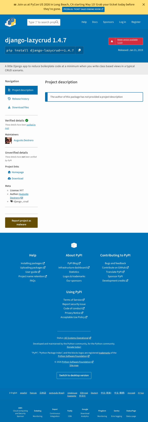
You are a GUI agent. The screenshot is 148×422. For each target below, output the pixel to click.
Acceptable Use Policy (73, 317)
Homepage (16, 172)
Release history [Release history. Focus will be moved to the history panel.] (18, 99)
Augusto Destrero (19, 196)
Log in (122, 22)
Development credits (113, 280)
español (23, 393)
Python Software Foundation (72, 356)
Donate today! (74, 347)
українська (72, 393)
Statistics (74, 272)
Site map (74, 365)
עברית (141, 393)
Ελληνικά (84, 393)
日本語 (43, 393)
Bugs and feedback (115, 263)
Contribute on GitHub (114, 267)
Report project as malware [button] (21, 222)
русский (131, 393)
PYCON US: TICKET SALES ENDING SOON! (82, 9)
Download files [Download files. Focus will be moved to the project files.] (18, 107)
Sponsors (108, 22)
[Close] (144, 4)
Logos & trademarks (74, 276)
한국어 (82, 396)
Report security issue (74, 304)
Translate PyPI (114, 272)
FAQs (33, 280)
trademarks (104, 353)
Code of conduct (73, 308)
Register (136, 22)
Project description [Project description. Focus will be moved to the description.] (20, 90)
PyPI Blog (73, 263)
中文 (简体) (106, 393)
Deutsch (94, 393)
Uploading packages (31, 267)
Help (84, 22)
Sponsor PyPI (115, 276)
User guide (31, 272)
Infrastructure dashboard (72, 267)
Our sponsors (74, 280)
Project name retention (31, 276)
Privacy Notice (72, 313)
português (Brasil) (56, 393)
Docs (95, 22)
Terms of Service (72, 300)
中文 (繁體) (119, 393)
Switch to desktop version (74, 375)
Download (15, 178)
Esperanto (71, 396)
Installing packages (31, 263)
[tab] (21, 90)
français (33, 393)
